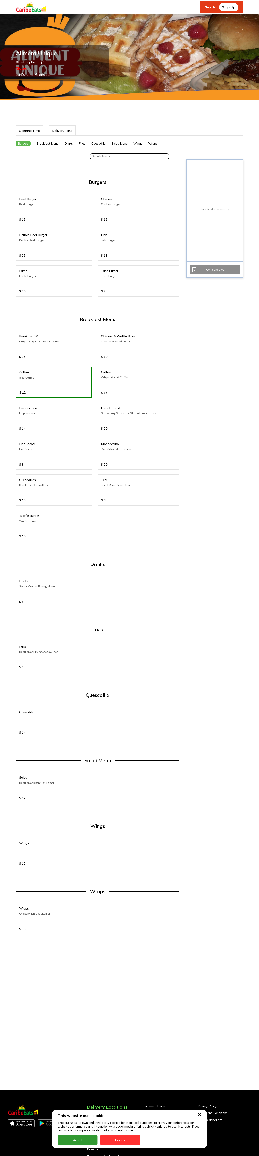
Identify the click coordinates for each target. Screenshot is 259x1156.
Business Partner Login (158, 1013)
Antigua (93, 1015)
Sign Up (228, 7)
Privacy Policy (207, 999)
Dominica (94, 1043)
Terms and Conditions (213, 1006)
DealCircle (94, 1036)
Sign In (210, 7)
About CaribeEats (210, 1013)
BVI (89, 1022)
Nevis (91, 1084)
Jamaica (93, 1070)
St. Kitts (93, 1105)
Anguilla (93, 1008)
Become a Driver (153, 999)
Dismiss (120, 1140)
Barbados (94, 1029)
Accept (77, 1140)
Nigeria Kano (96, 1091)
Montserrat (95, 1077)
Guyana (92, 1063)
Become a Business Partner (161, 1006)
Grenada (93, 1056)
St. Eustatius (96, 1098)
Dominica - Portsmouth (104, 1050)
